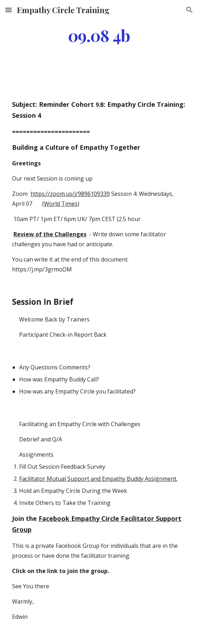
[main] (99, 35)
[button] (8, 10)
